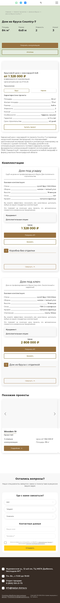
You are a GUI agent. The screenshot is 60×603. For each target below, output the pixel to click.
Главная (8, 12)
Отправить (30, 548)
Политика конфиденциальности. (18, 597)
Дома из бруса (34, 12)
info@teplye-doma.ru (16, 588)
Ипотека (30, 52)
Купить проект (30, 127)
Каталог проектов (20, 12)
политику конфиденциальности (35, 543)
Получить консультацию (30, 45)
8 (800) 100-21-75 (14, 583)
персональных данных (45, 542)
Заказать (30, 242)
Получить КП (30, 235)
